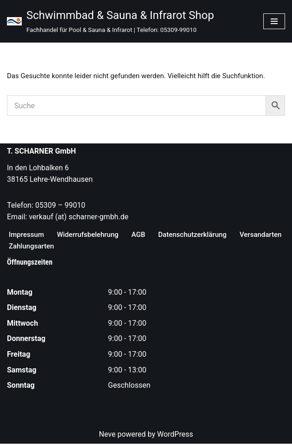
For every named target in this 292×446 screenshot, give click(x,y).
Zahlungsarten (90, 247)
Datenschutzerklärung (201, 235)
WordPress (175, 436)
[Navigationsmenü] (274, 21)
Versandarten (31, 247)
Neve (107, 436)
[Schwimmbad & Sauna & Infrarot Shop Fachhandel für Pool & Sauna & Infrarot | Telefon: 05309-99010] (110, 21)
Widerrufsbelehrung (91, 235)
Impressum (27, 235)
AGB (144, 235)
